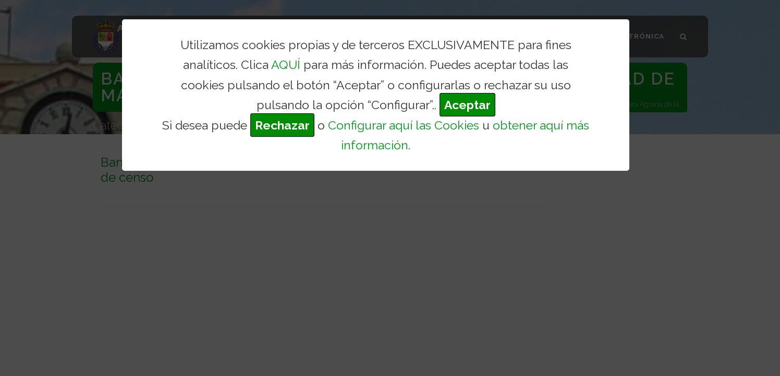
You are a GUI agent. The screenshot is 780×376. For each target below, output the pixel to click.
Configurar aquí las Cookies (403, 125)
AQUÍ (285, 64)
